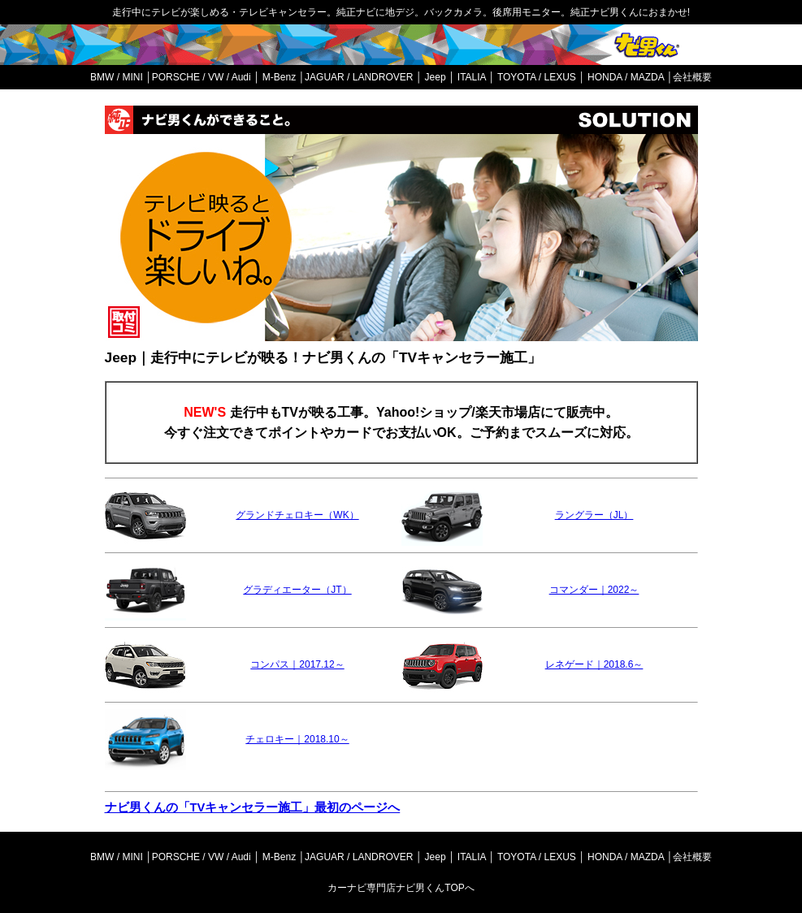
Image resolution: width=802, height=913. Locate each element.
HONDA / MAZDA (625, 77)
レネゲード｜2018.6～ (594, 664)
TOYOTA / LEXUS (536, 77)
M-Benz (279, 77)
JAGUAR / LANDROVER (359, 77)
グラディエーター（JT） (297, 589)
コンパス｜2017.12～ (297, 664)
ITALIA (471, 77)
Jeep (435, 77)
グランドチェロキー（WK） (297, 515)
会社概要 (692, 77)
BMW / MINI (116, 77)
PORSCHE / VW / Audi (201, 77)
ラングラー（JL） (594, 515)
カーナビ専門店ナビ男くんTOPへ (400, 888)
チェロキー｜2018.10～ (297, 739)
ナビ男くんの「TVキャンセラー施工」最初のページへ (253, 807)
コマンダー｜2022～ (594, 589)
